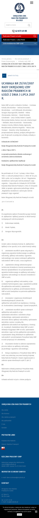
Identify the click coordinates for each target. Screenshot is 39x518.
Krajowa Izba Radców (8, 441)
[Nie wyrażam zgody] (36, 511)
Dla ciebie (5, 410)
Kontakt (4, 428)
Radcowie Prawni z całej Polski (14, 40)
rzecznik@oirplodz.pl (9, 464)
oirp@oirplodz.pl (12, 502)
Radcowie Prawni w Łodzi (12, 36)
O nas (3, 424)
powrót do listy (13, 75)
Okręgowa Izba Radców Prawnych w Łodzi (19, 18)
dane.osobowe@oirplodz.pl (16, 477)
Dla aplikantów (6, 421)
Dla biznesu (5, 413)
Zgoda (19, 514)
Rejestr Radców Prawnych (10, 444)
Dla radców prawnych (8, 417)
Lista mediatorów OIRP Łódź (13, 43)
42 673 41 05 (21, 31)
